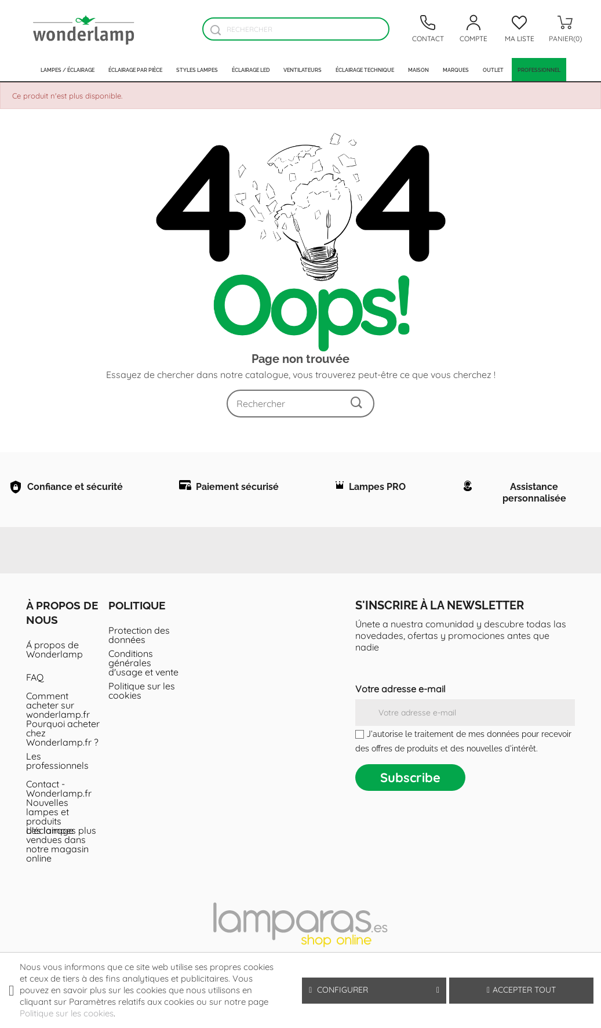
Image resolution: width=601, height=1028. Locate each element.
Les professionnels (57, 769)
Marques (456, 69)
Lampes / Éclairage (67, 69)
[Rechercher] (295, 29)
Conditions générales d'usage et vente (143, 671)
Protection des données (139, 643)
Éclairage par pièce (135, 69)
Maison (418, 69)
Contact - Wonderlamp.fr (59, 797)
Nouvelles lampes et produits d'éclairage (50, 825)
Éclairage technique (365, 69)
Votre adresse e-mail (400, 697)
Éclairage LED (250, 69)
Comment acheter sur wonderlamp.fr (58, 714)
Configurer (374, 990)
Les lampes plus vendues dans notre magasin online (61, 853)
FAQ (34, 686)
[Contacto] (427, 29)
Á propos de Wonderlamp (54, 658)
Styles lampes (197, 69)
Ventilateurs (302, 69)
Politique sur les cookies (141, 699)
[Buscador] (215, 30)
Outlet (493, 69)
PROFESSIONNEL (539, 69)
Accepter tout (521, 990)
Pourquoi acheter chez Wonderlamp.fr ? (63, 741)
